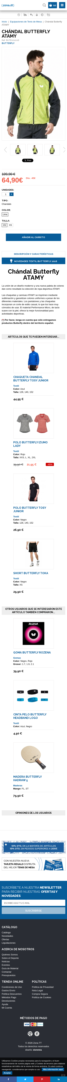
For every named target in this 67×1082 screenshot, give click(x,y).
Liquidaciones (9, 943)
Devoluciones (8, 1001)
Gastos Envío (8, 990)
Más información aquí (53, 1069)
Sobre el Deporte (10, 958)
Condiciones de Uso (12, 987)
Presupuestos (9, 975)
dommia (37, 1050)
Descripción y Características (33, 254)
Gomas (17, 658)
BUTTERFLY (8, 43)
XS (10, 225)
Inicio (4, 21)
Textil (16, 386)
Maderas (17, 785)
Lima (5, 214)
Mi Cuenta (7, 1007)
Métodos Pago (9, 997)
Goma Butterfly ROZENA (32, 652)
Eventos (6, 965)
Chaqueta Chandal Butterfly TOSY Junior (30, 378)
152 (4, 225)
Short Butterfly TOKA (30, 573)
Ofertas (5, 939)
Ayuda (5, 1004)
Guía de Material (10, 968)
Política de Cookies (41, 997)
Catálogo (6, 932)
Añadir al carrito (33, 237)
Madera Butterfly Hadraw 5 (27, 778)
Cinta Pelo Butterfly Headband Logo (29, 716)
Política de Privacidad (43, 987)
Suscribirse (33, 910)
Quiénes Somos (10, 954)
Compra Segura (40, 994)
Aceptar (7, 1073)
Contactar (6, 972)
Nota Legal (37, 990)
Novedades (7, 936)
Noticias (6, 961)
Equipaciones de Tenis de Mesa (26, 21)
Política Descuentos (12, 994)
